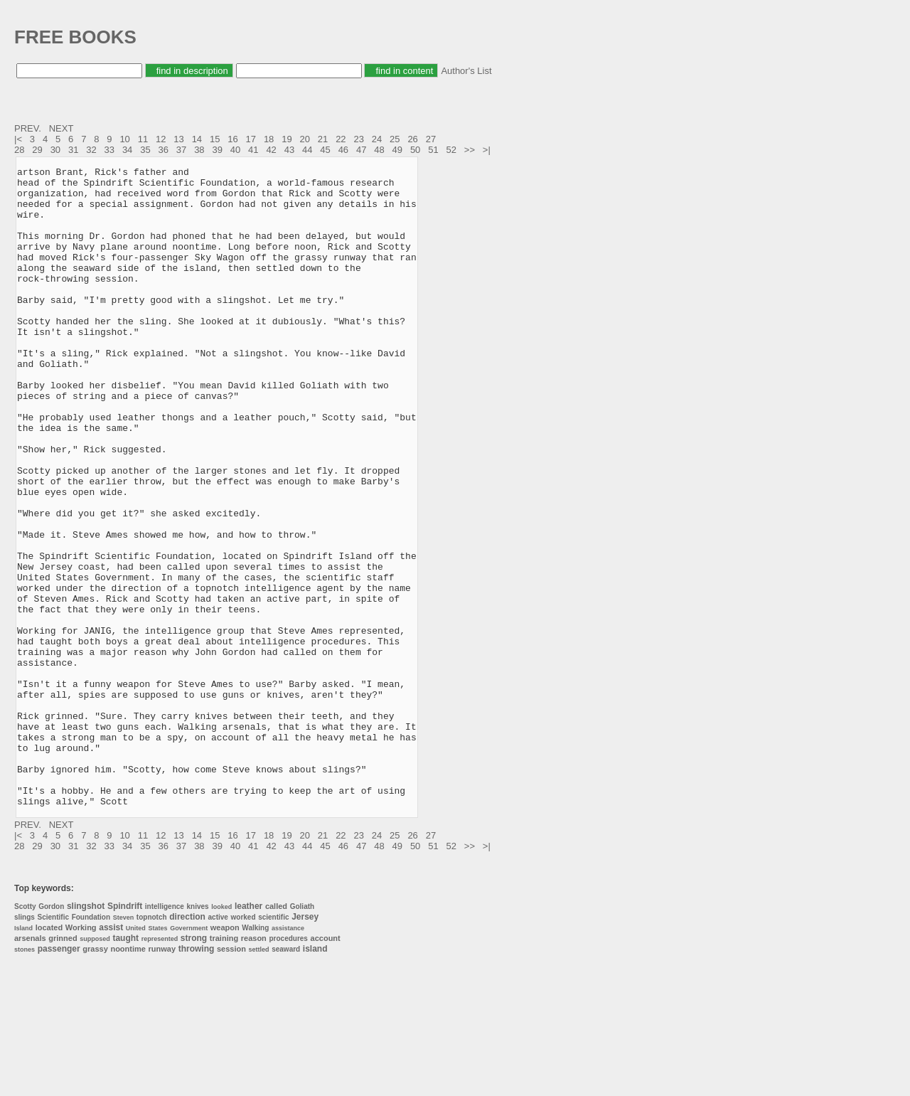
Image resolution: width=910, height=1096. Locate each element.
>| (488, 149)
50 (415, 149)
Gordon (51, 1034)
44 (307, 149)
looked (221, 1034)
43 (289, 149)
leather (248, 1034)
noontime (128, 1077)
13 (178, 139)
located (49, 1055)
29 (37, 149)
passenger (59, 1077)
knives (197, 1034)
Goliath (302, 1034)
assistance (288, 1056)
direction (187, 1045)
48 (379, 149)
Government (189, 1056)
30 (55, 149)
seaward (286, 1077)
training (224, 1066)
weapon (225, 1055)
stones (24, 1077)
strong (194, 1066)
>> (471, 149)
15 (215, 139)
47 (361, 149)
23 (358, 139)
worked (243, 1045)
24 (377, 139)
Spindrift (124, 1034)
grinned (62, 1066)
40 (235, 149)
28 (19, 149)
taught (125, 1066)
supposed (95, 1066)
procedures (288, 1066)
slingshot (86, 1034)
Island (23, 1056)
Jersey (304, 1045)
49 (397, 149)
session (231, 1077)
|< (19, 139)
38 (199, 149)
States (157, 1056)
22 (341, 139)
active (218, 1045)
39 (217, 149)
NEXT (62, 128)
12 (161, 139)
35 (145, 149)
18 (269, 139)
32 (91, 149)
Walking (255, 1056)
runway (162, 1077)
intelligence (164, 1034)
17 (251, 139)
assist (111, 1055)
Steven (123, 1045)
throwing (196, 1077)
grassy (94, 1077)
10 (124, 139)
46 (343, 149)
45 (325, 149)
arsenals (30, 1066)
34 (127, 149)
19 (286, 139)
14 (197, 139)
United (136, 1056)
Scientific (53, 1045)
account (326, 1066)
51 (433, 149)
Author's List (466, 70)
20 (305, 139)
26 (412, 139)
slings (24, 1045)
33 (109, 149)
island (315, 1077)
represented (159, 1066)
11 (143, 139)
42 (271, 149)
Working (81, 1055)
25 (395, 139)
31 (73, 149)
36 (163, 149)
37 (181, 149)
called (276, 1034)
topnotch (151, 1045)
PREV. (28, 128)
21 (323, 139)
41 (253, 149)
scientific (273, 1045)
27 (431, 139)
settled (259, 1077)
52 (451, 149)
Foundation (91, 1045)
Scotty (25, 1034)
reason (254, 1066)
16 (232, 139)
